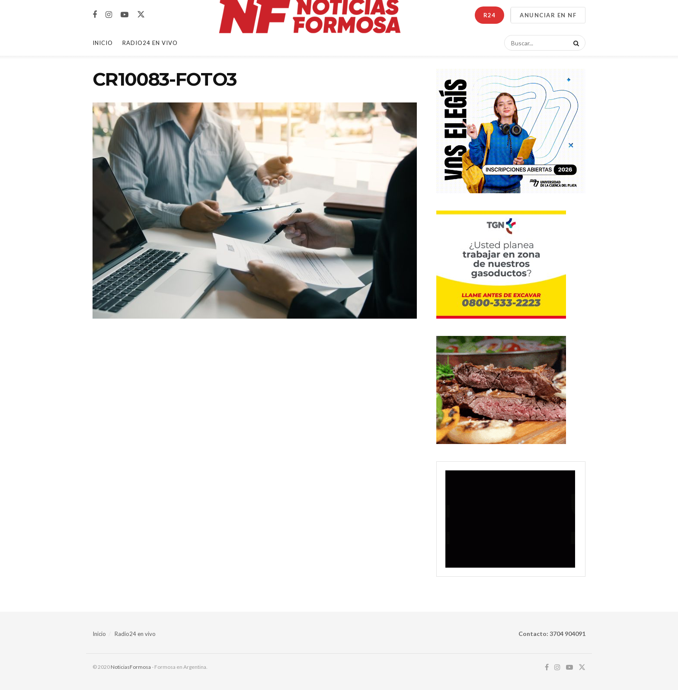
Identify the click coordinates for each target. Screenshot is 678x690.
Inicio (103, 42)
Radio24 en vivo (135, 633)
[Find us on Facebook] (95, 15)
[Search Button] (574, 43)
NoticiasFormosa (131, 667)
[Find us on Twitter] (141, 15)
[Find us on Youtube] (124, 15)
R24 (489, 15)
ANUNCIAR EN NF (548, 15)
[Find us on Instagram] (109, 15)
